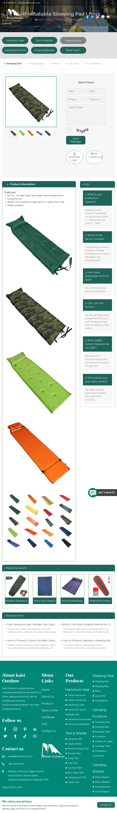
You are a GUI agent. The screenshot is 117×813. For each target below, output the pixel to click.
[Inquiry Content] (86, 115)
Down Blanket (102, 791)
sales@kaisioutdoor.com (29, 3)
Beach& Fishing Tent (78, 748)
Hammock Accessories (79, 719)
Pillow (56, 63)
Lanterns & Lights (104, 741)
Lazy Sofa (74, 63)
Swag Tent (73, 758)
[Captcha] (69, 130)
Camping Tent (75, 739)
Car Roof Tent (75, 768)
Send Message (75, 140)
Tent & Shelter (44, 40)
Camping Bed (102, 727)
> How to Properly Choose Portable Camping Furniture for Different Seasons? (51, 640)
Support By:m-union (12, 787)
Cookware (100, 736)
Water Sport (73, 50)
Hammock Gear (15, 40)
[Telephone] (96, 99)
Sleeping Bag (37, 63)
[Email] (96, 91)
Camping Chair (102, 722)
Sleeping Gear (73, 40)
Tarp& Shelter (75, 744)
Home (45, 689)
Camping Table (102, 731)
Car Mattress (94, 63)
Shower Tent (74, 753)
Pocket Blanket (102, 787)
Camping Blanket (44, 50)
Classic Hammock (77, 700)
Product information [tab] (22, 184)
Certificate (48, 717)
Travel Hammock (76, 695)
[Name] (75, 91)
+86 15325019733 (16, 764)
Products (47, 703)
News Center (50, 710)
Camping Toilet (102, 746)
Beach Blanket (102, 782)
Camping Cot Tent (77, 777)
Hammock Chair (76, 705)
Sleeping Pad (13, 63)
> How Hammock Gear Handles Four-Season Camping (37, 624)
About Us (48, 696)
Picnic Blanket (102, 777)
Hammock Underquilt (79, 724)
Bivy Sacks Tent (76, 772)
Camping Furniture (15, 50)
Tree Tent (72, 763)
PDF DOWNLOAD (96, 155)
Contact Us (49, 731)
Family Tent (74, 782)
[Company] (75, 99)
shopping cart (74, 157)
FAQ (44, 724)
